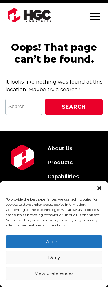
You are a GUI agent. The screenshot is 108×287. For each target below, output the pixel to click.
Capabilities (63, 176)
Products (60, 162)
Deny (54, 257)
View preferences (54, 273)
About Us (60, 148)
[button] (99, 188)
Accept (54, 241)
